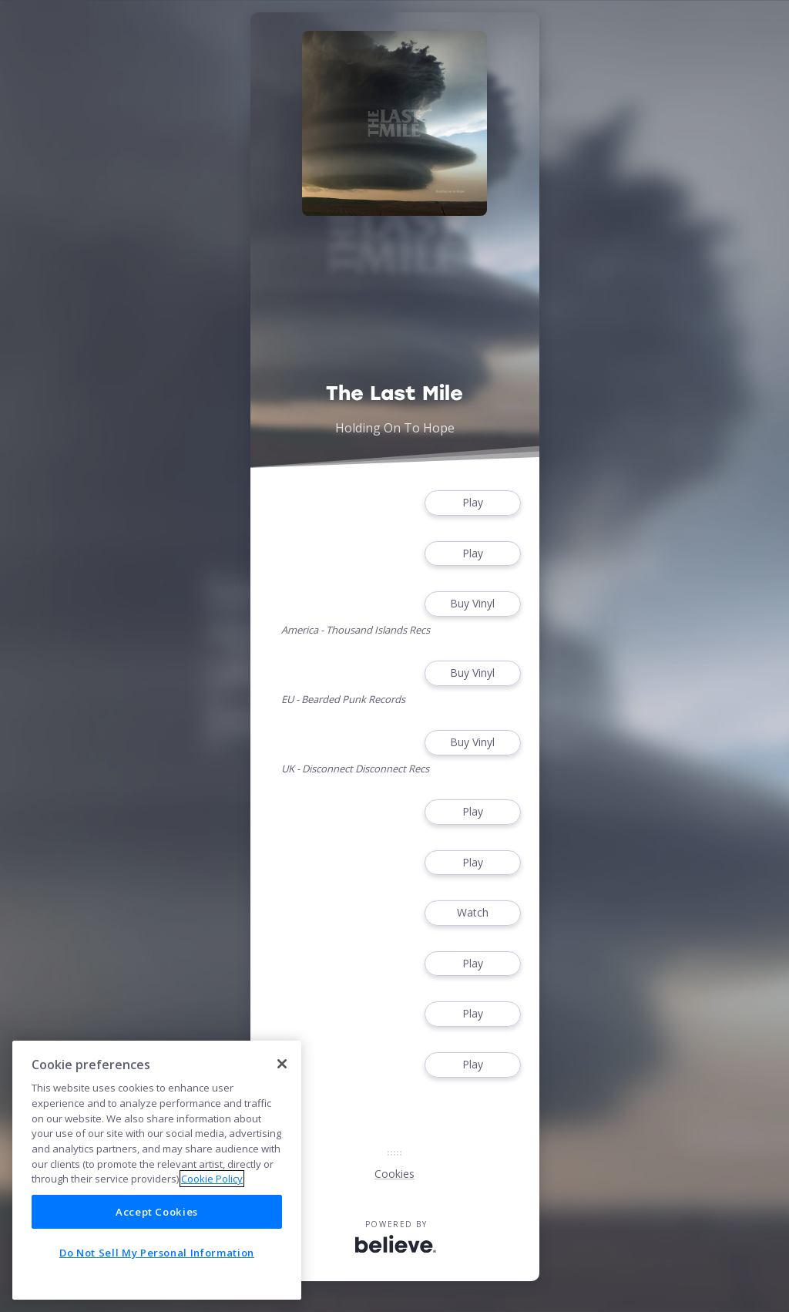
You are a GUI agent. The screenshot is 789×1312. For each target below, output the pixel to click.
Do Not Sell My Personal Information (156, 1253)
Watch (472, 913)
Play (472, 503)
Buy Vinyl (472, 604)
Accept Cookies (157, 1212)
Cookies (394, 1173)
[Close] (282, 1064)
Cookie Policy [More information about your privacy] (212, 1179)
